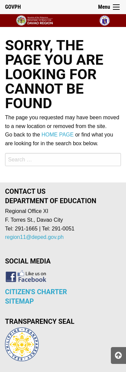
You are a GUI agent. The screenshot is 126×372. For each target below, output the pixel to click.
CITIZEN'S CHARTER (36, 292)
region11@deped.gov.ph (34, 237)
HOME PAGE (58, 134)
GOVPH (13, 7)
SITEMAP (19, 301)
